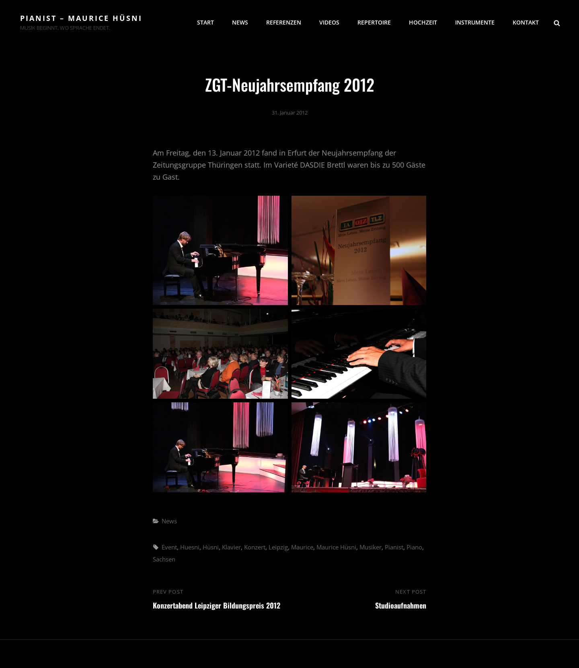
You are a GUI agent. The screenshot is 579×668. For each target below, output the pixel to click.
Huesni (189, 547)
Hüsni (211, 547)
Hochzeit (423, 22)
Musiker (370, 547)
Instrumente (475, 22)
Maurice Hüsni (336, 547)
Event (169, 547)
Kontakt (526, 22)
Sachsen (164, 559)
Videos (329, 22)
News (240, 22)
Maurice (302, 547)
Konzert (254, 547)
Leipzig (278, 547)
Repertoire (374, 22)
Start (205, 22)
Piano (414, 547)
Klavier (231, 547)
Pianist (394, 547)
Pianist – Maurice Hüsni (81, 18)
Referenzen (283, 22)
